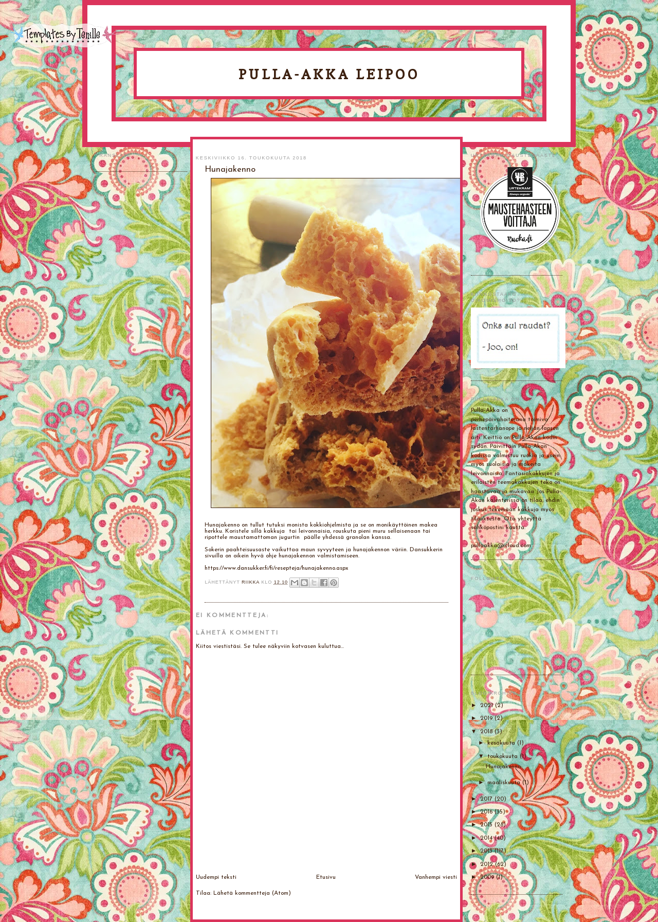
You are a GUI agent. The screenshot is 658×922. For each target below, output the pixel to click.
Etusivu (326, 877)
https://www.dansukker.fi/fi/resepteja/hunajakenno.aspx (276, 568)
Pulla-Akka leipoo (329, 74)
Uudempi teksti (216, 877)
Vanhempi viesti (436, 877)
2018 (487, 732)
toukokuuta (503, 756)
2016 (487, 812)
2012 (487, 864)
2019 (487, 718)
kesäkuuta (502, 743)
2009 (488, 877)
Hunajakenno (503, 767)
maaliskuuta (504, 783)
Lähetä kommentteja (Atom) (252, 893)
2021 (487, 705)
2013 (487, 851)
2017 (487, 799)
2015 (487, 825)
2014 (487, 838)
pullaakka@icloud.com (501, 546)
